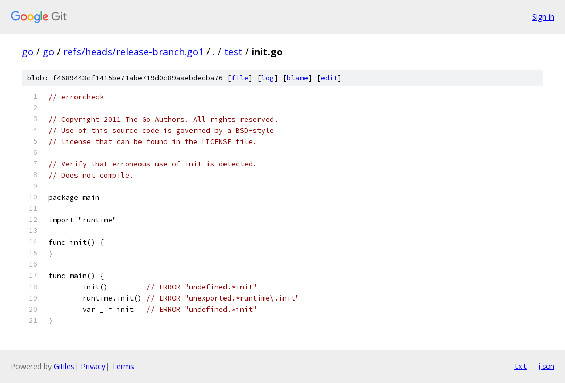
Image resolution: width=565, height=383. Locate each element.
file (239, 77)
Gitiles (64, 366)
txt (520, 366)
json (545, 366)
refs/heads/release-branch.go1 (133, 51)
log (267, 77)
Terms (123, 366)
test (233, 51)
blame (297, 77)
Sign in (543, 17)
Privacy (93, 366)
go (28, 51)
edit (329, 77)
